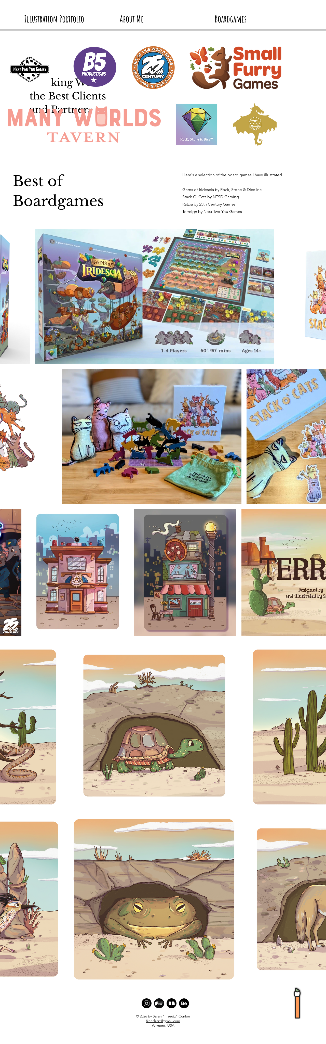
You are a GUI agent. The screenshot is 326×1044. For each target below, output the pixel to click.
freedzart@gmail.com (163, 1020)
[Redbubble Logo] (171, 1003)
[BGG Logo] (159, 1003)
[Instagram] (147, 1003)
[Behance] (184, 1003)
